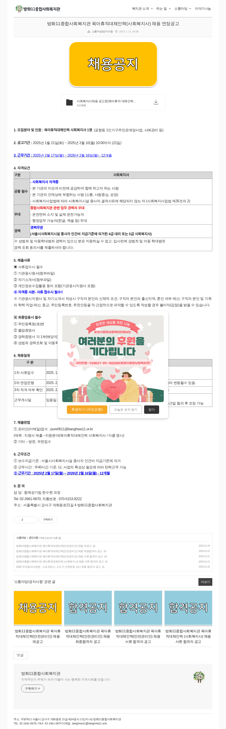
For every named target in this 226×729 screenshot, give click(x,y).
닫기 (152, 409)
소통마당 (182, 8)
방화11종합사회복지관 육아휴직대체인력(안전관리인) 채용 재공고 (54, 545)
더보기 (205, 582)
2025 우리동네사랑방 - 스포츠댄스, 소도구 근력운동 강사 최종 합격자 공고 (58, 566)
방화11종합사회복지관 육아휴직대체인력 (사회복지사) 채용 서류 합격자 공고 (60, 561)
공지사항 (33, 538)
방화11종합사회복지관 (40, 673)
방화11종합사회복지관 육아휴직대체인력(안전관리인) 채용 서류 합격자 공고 (59, 556)
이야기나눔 (203, 8)
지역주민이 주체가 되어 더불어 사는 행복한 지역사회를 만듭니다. (66, 679)
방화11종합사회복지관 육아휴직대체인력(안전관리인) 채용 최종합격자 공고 (59, 551)
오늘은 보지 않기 (125, 409)
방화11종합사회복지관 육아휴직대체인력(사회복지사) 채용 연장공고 (113, 23)
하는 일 (163, 8)
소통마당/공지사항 (102, 31)
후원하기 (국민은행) (87, 409)
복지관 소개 (142, 8)
